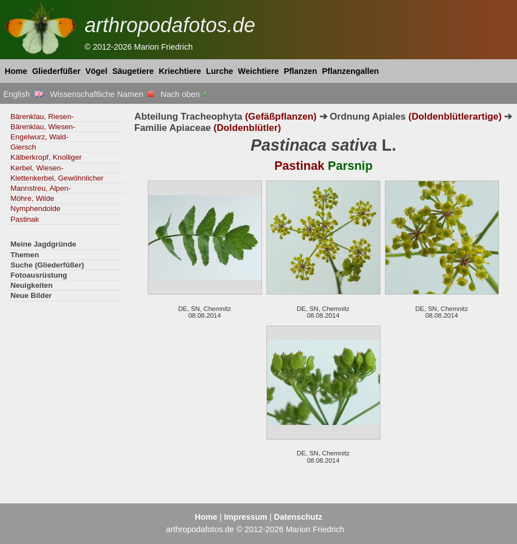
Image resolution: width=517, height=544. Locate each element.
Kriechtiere (180, 71)
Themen (24, 255)
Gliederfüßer (56, 71)
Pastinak (24, 219)
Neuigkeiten (31, 285)
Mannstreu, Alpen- (40, 188)
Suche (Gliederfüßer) (47, 265)
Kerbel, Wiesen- (36, 168)
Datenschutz (298, 516)
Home (16, 71)
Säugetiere (133, 71)
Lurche (219, 71)
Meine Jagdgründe (43, 244)
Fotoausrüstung (38, 275)
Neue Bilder (30, 295)
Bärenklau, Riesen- (41, 116)
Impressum (246, 516)
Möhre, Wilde (32, 198)
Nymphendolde (35, 208)
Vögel (96, 71)
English (23, 94)
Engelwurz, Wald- (39, 137)
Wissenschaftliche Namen (102, 94)
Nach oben (185, 94)
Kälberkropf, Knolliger (45, 157)
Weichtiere (258, 71)
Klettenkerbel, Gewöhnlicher (56, 178)
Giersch (23, 147)
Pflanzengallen (350, 71)
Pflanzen (300, 71)
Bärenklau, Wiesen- (42, 126)
